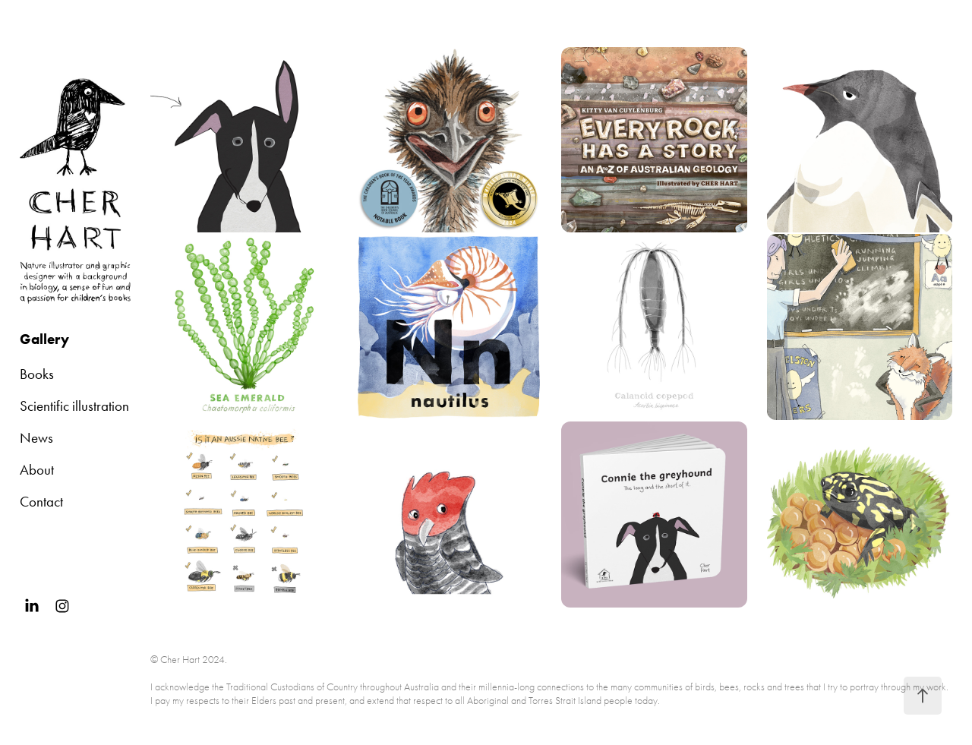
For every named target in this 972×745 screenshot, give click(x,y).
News (36, 438)
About (37, 469)
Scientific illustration (74, 406)
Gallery (44, 339)
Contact (41, 501)
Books (37, 374)
